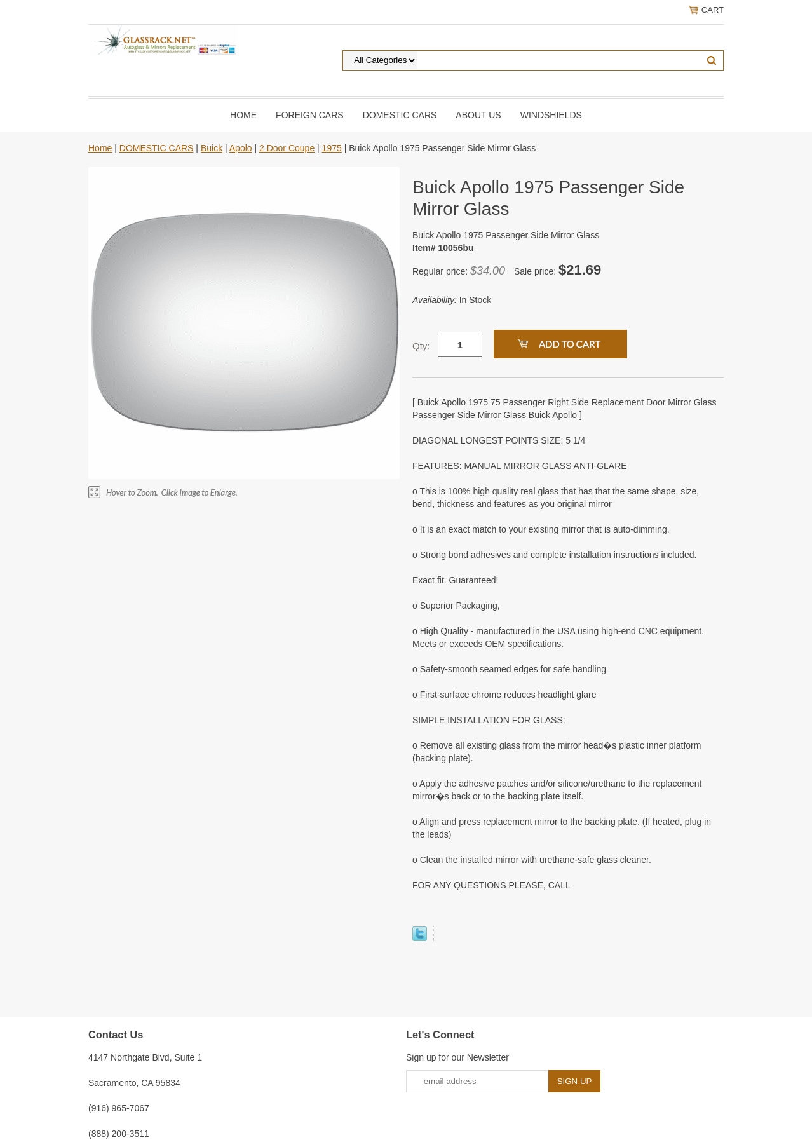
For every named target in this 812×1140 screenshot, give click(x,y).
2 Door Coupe (287, 148)
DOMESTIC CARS (400, 115)
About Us (478, 115)
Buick (211, 148)
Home (243, 115)
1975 (332, 148)
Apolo (240, 148)
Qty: (421, 346)
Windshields (551, 115)
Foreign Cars (310, 115)
